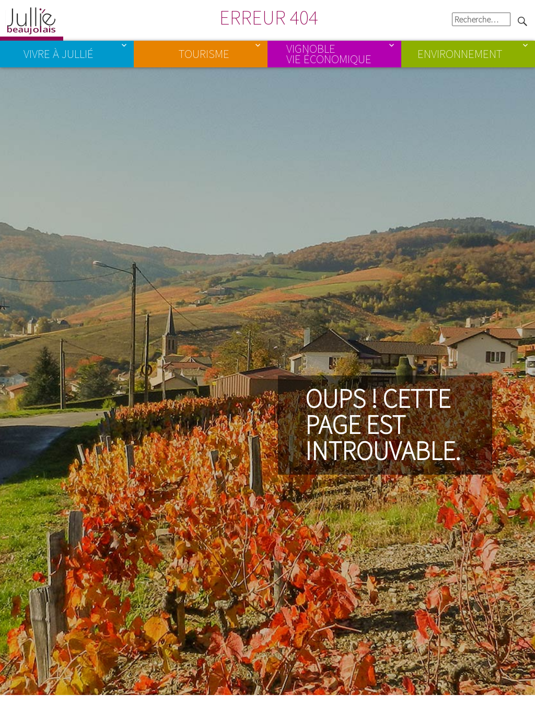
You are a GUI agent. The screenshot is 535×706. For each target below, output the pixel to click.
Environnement (459, 53)
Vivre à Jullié (59, 53)
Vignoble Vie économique (328, 53)
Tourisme (204, 53)
